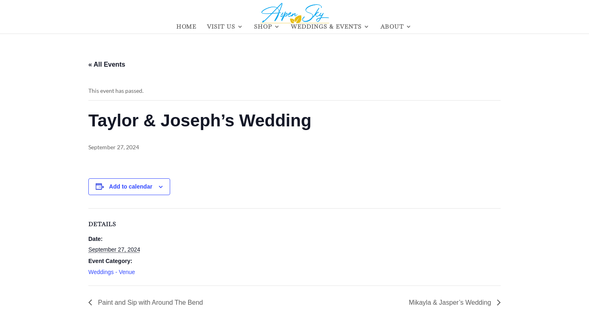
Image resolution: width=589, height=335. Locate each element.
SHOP (263, 27)
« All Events (106, 64)
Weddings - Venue (111, 272)
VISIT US (221, 27)
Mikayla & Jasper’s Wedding (451, 302)
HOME (186, 27)
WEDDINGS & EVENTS (326, 27)
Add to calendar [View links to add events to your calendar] (131, 186)
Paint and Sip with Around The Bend (149, 302)
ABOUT (392, 27)
